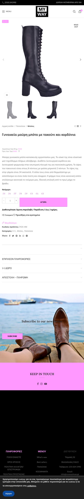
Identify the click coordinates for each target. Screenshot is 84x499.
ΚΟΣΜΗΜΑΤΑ (42, 471)
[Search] (74, 11)
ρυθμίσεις (31, 486)
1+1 (14, 231)
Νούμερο (6, 189)
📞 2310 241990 (9, 2)
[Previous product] (75, 126)
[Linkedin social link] (20, 236)
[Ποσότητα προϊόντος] (10, 200)
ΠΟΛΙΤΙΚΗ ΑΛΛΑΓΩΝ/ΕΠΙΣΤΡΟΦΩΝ (14, 468)
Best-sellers (42, 462)
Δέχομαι (8, 493)
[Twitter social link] (13, 236)
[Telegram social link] (27, 236)
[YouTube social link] (45, 384)
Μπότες (31, 126)
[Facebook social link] (9, 236)
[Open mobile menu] (7, 11)
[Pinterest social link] (16, 236)
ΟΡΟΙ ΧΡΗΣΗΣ (13, 462)
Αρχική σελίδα (8, 126)
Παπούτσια (20, 126)
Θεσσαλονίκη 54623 (70, 462)
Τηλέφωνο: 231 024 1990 (70, 467)
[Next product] (80, 126)
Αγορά (43, 202)
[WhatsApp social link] (23, 236)
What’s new (42, 457)
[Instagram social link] (41, 384)
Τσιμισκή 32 (70, 457)
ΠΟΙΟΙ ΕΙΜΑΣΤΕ (14, 457)
